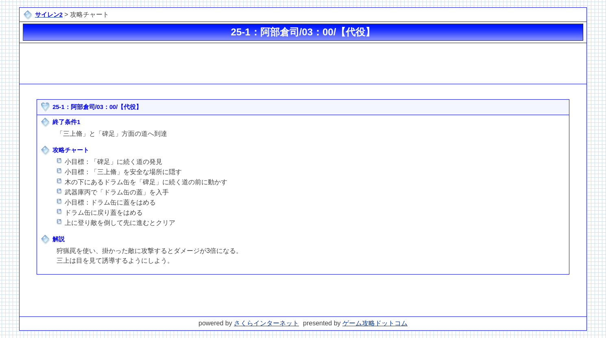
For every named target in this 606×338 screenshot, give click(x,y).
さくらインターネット (266, 323)
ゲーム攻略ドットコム (375, 323)
